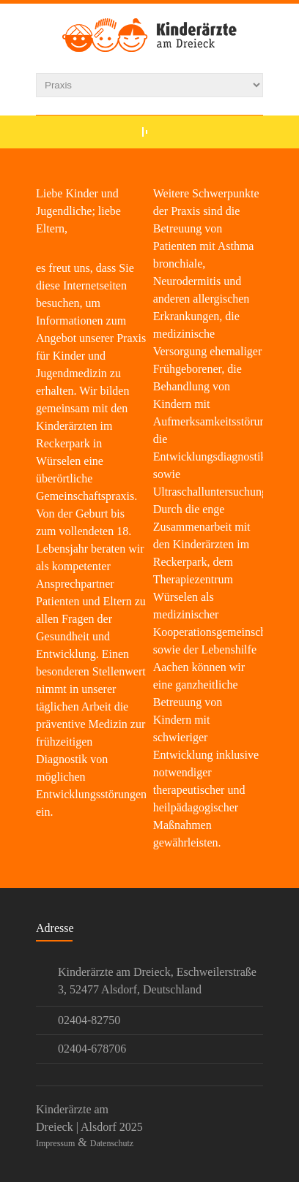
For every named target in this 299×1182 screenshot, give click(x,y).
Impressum (55, 1143)
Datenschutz (111, 1143)
